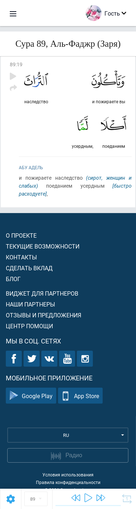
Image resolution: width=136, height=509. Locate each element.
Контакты (21, 257)
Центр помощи (29, 326)
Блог (13, 279)
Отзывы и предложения (43, 315)
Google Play (31, 395)
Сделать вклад (29, 268)
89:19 (16, 64)
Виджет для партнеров (42, 293)
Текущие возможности (42, 246)
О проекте (21, 235)
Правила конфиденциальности (68, 482)
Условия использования (68, 474)
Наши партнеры (30, 304)
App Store (80, 395)
